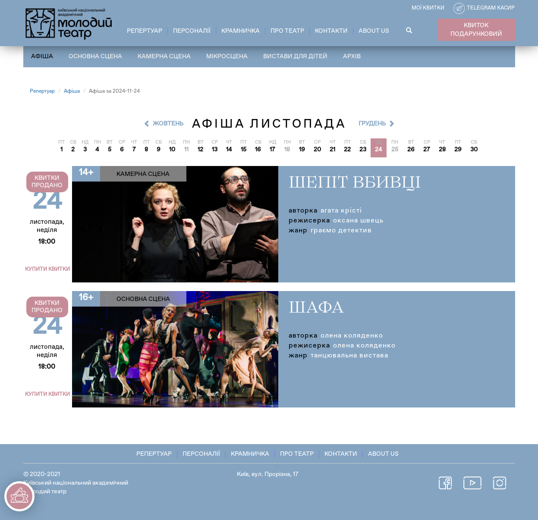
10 (172, 150)
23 (362, 150)
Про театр (287, 31)
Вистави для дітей (295, 56)
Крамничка (240, 31)
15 (243, 150)
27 (426, 150)
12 (200, 150)
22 (347, 150)
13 (214, 150)
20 (317, 150)
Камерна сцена (164, 56)
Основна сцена (95, 56)
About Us (374, 31)
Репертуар (144, 31)
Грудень (372, 124)
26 (411, 150)
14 (229, 150)
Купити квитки (47, 269)
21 (332, 150)
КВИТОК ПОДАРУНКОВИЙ (476, 29)
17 (272, 150)
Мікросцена (227, 56)
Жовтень (168, 124)
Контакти (331, 31)
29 (458, 150)
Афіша (42, 56)
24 (378, 150)
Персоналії (192, 31)
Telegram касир (491, 8)
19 (302, 150)
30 (474, 150)
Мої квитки (428, 8)
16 (258, 150)
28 (442, 150)
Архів (352, 56)
